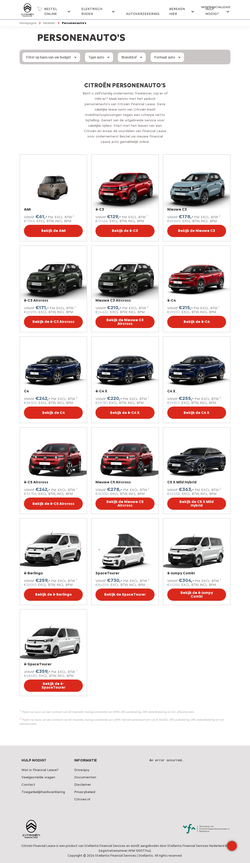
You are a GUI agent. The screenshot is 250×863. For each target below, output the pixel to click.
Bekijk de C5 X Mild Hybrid (196, 504)
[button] (53, 13)
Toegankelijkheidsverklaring (43, 792)
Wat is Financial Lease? (40, 770)
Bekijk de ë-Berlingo (53, 594)
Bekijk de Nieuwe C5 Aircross (125, 504)
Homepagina (28, 23)
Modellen (49, 23)
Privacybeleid (84, 792)
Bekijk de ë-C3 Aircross (53, 321)
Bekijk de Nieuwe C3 (196, 230)
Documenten (85, 777)
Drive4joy (81, 770)
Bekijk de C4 (53, 412)
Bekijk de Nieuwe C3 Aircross (125, 322)
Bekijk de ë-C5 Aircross (53, 503)
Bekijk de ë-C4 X (125, 412)
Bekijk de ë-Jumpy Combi (196, 594)
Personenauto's (74, 23)
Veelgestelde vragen (38, 777)
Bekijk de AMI (53, 230)
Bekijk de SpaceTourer (125, 594)
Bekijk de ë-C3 (125, 230)
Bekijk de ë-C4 (197, 321)
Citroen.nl (82, 799)
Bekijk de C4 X (196, 412)
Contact (28, 785)
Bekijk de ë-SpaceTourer (53, 685)
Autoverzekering (142, 14)
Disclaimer (82, 785)
